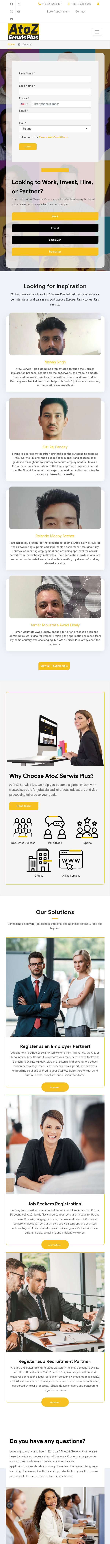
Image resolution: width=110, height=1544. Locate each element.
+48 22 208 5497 (52, 4)
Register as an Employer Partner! (55, 1046)
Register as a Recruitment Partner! (55, 1361)
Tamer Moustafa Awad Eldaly (55, 625)
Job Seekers (54, 1245)
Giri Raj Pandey (55, 447)
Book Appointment (58, 11)
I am (22, 123)
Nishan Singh (55, 362)
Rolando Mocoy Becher (55, 536)
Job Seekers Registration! (55, 1204)
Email (23, 110)
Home (11, 44)
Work (55, 216)
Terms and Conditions (53, 137)
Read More (24, 806)
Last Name (27, 85)
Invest (55, 228)
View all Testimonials (54, 666)
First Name (27, 73)
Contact (80, 11)
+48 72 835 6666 (81, 4)
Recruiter (55, 251)
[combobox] (25, 104)
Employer (55, 240)
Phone (24, 98)
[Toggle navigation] (97, 31)
